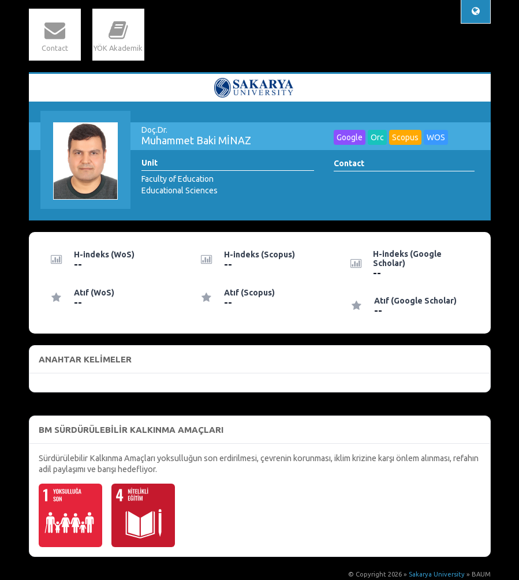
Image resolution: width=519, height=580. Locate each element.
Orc (377, 137)
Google (350, 137)
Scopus (405, 137)
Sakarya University (437, 574)
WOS (436, 137)
